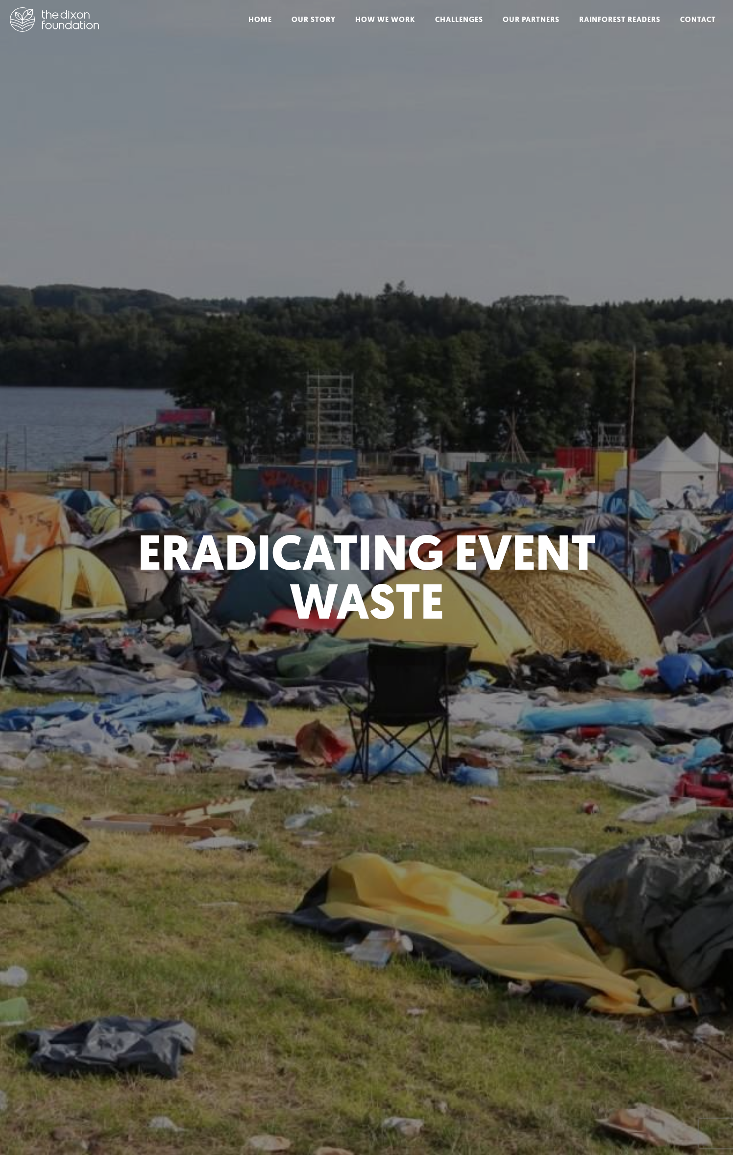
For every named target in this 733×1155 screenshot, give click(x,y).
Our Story (314, 19)
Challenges (459, 19)
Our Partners (531, 19)
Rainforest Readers (619, 19)
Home (260, 19)
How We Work (385, 19)
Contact (698, 19)
